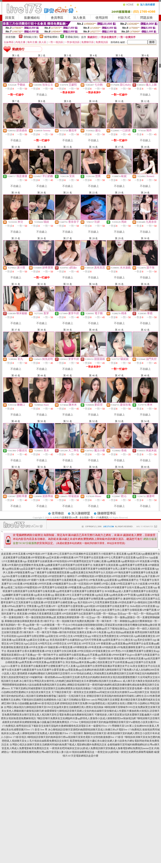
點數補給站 (32, 17)
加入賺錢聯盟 (80, 513)
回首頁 (10, 17)
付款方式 (124, 17)
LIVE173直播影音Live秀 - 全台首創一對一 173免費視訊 (81, 517)
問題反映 (146, 17)
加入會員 (79, 17)
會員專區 (57, 17)
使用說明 (101, 17)
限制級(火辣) (31, 37)
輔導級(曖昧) (51, 37)
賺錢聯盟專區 (106, 513)
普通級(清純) (72, 37)
